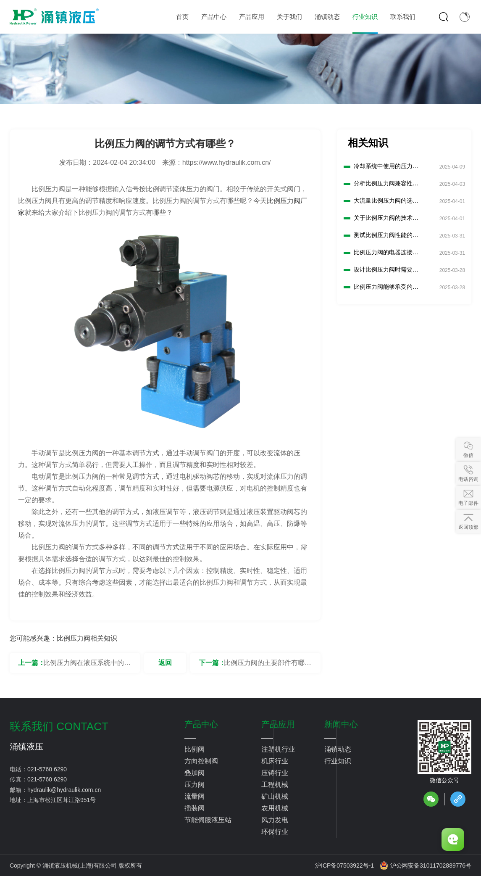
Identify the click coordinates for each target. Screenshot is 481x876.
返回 (165, 662)
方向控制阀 (201, 761)
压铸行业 (274, 772)
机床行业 (274, 761)
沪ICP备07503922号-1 (344, 865)
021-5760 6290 (47, 769)
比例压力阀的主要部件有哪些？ (264, 666)
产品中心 (201, 724)
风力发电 (274, 819)
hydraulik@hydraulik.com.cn (64, 789)
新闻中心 (341, 724)
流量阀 (194, 796)
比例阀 (194, 749)
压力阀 (194, 784)
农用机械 (274, 808)
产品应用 (278, 724)
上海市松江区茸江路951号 (61, 800)
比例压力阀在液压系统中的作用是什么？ (87, 666)
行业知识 (337, 761)
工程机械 (274, 784)
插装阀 (194, 808)
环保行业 (274, 831)
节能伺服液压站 (207, 819)
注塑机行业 (278, 749)
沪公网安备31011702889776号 (425, 865)
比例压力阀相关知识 (87, 638)
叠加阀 (194, 772)
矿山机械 (274, 796)
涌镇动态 (337, 749)
